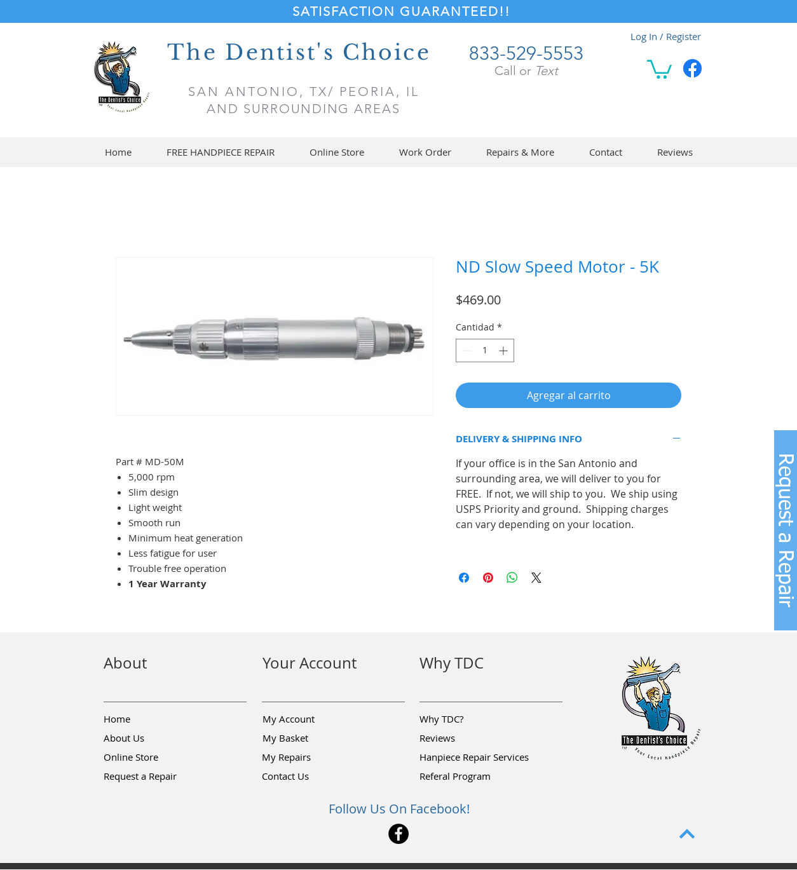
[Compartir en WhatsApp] (512, 577)
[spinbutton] (484, 350)
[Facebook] (692, 68)
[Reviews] (464, 738)
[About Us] (149, 738)
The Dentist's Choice (299, 52)
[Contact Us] (307, 776)
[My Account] (307, 719)
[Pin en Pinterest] (488, 577)
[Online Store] (149, 757)
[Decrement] (465, 350)
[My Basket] (307, 738)
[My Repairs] (307, 757)
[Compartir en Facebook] (464, 577)
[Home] (149, 719)
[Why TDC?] (464, 719)
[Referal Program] (474, 776)
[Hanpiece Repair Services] (475, 757)
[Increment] (504, 350)
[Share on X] (536, 577)
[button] (659, 68)
